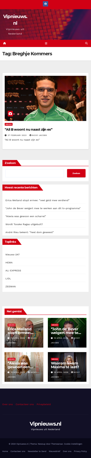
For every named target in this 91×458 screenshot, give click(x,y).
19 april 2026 (18, 338)
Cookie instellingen (73, 444)
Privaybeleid (44, 404)
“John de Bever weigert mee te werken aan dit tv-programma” (43, 208)
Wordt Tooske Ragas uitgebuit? (24, 224)
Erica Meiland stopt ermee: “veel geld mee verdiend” (37, 200)
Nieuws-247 (12, 254)
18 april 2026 (61, 372)
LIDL (8, 278)
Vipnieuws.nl (45, 424)
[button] (86, 43)
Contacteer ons (25, 404)
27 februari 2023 (17, 135)
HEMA (9, 262)
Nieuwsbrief (54, 451)
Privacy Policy (80, 451)
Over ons (7, 404)
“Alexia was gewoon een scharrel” (25, 216)
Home (5, 451)
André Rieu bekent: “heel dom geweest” (29, 232)
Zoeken (10, 163)
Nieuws (9, 124)
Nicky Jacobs (38, 135)
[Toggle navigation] (46, 43)
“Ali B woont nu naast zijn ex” (28, 129)
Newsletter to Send (37, 451)
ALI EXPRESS (13, 270)
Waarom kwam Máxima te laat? (65, 365)
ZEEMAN (10, 286)
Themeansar (57, 444)
